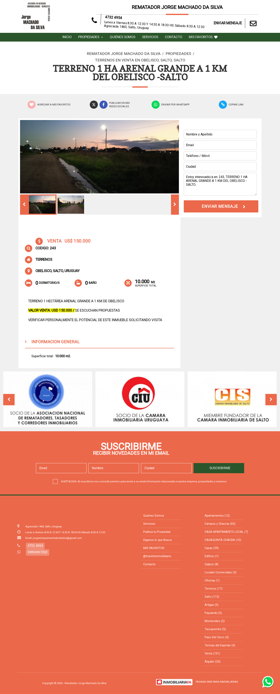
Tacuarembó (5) (215, 629)
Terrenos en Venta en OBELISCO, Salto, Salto (140, 60)
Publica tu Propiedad (156, 532)
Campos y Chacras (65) (220, 524)
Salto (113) (212, 597)
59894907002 (38, 552)
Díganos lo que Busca (157, 540)
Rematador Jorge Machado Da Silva (123, 53)
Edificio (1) (212, 556)
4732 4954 (119, 21)
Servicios (150, 37)
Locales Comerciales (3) (220, 572)
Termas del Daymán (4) (220, 645)
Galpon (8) (211, 564)
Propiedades (90, 37)
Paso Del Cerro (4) (217, 637)
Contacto (173, 37)
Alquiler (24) (212, 661)
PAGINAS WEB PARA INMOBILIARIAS (217, 681)
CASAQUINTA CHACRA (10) (223, 540)
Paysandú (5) (213, 613)
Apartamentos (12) (217, 515)
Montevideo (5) (215, 621)
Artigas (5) (211, 605)
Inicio (67, 37)
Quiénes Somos (122, 37)
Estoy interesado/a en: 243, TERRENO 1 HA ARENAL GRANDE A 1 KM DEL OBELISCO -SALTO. (220, 184)
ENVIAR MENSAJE (236, 23)
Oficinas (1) (212, 580)
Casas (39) (212, 548)
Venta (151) (212, 653)
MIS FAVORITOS (203, 37)
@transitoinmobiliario (157, 556)
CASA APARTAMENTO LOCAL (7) (226, 532)
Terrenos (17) (213, 588)
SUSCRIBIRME (219, 468)
